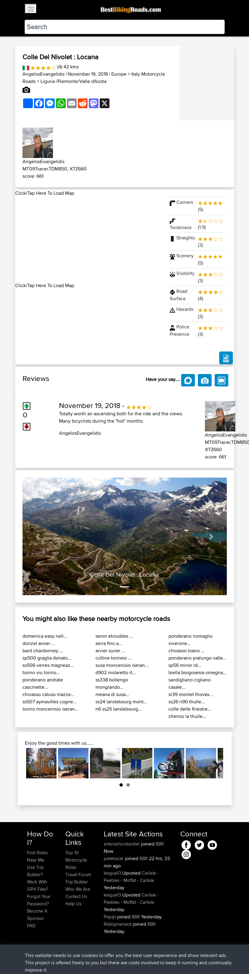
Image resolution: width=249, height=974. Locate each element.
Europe (118, 73)
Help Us (73, 903)
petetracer (114, 858)
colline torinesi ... (113, 657)
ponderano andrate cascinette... (42, 683)
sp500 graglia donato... (46, 657)
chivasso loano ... (186, 650)
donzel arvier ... (38, 643)
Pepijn (110, 917)
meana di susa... (112, 694)
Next (214, 763)
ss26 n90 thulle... (186, 701)
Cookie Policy (138, 960)
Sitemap (84, 960)
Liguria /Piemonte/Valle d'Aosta (73, 81)
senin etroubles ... (114, 636)
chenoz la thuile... (187, 716)
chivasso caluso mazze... (48, 694)
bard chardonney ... (42, 650)
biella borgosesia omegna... (197, 672)
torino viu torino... (41, 672)
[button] (37, 536)
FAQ (31, 925)
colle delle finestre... (189, 708)
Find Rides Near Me (37, 856)
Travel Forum (78, 874)
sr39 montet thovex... (190, 694)
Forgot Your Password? (38, 900)
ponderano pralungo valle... (197, 657)
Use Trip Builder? (35, 871)
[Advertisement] (88, 239)
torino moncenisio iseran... (50, 708)
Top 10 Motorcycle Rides (76, 859)
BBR (160, 844)
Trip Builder (76, 882)
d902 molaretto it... (115, 672)
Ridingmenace (118, 924)
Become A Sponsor (37, 914)
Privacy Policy (108, 960)
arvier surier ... (110, 650)
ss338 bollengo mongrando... (111, 683)
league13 (113, 873)
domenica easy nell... (44, 636)
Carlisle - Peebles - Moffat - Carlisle (131, 876)
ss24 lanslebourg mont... (121, 701)
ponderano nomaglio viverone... (190, 640)
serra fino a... (108, 643)
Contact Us (76, 896)
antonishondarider (122, 844)
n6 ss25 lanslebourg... (118, 708)
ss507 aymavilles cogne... (49, 701)
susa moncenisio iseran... (121, 665)
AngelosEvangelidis (43, 73)
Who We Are (77, 889)
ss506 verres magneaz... (48, 665)
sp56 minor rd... (184, 665)
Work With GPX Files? (37, 885)
